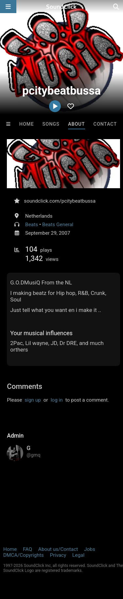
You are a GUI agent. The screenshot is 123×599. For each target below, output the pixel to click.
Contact (105, 124)
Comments (24, 386)
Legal (78, 555)
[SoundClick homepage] (61, 6)
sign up (33, 400)
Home (26, 124)
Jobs (89, 549)
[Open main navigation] (8, 6)
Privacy (58, 555)
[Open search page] (116, 6)
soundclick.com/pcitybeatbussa (60, 201)
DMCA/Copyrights (23, 555)
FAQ (27, 549)
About (76, 124)
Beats (31, 224)
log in (57, 400)
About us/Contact (58, 549)
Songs (51, 124)
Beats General (57, 224)
